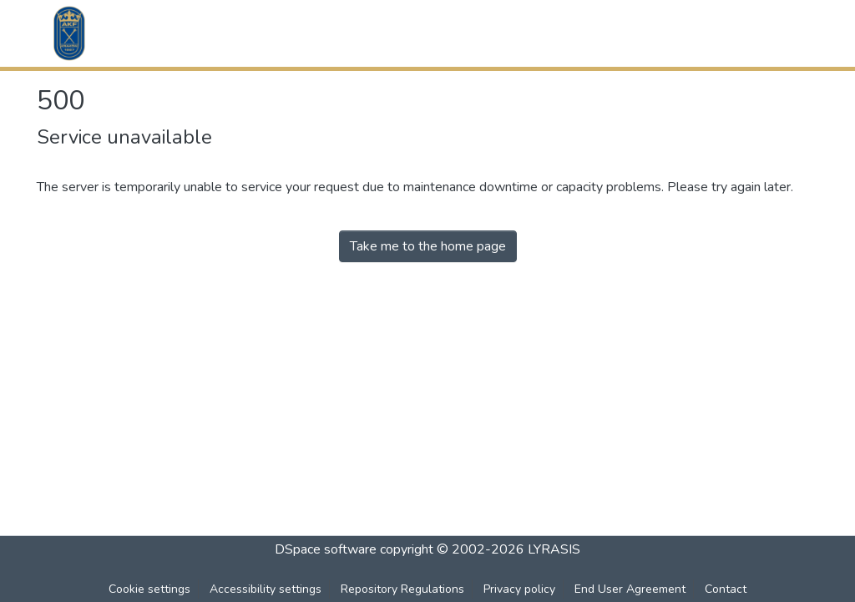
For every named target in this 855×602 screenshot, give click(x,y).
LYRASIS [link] (554, 549)
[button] (69, 33)
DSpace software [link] (326, 549)
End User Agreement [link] (630, 589)
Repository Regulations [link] (402, 589)
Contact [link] (725, 589)
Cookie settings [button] (149, 589)
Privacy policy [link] (519, 589)
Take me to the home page (428, 246)
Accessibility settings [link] (265, 589)
